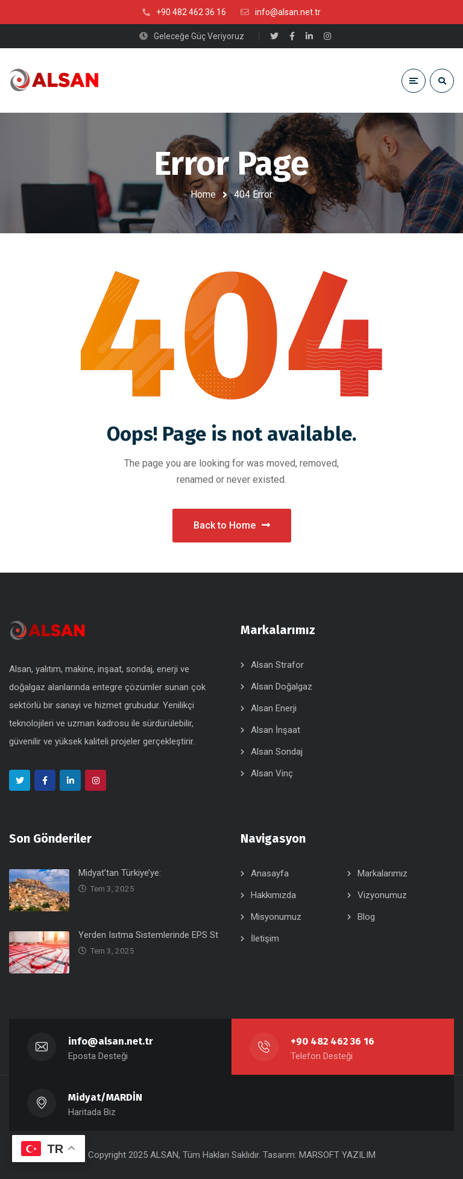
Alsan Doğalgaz (281, 686)
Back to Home (232, 525)
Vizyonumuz (382, 895)
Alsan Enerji (274, 708)
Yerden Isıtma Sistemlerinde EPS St (148, 934)
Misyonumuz (276, 916)
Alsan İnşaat (275, 730)
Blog (366, 916)
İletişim (265, 938)
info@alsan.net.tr (110, 1041)
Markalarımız (382, 873)
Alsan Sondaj (277, 751)
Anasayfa (270, 873)
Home (203, 194)
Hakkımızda (273, 895)
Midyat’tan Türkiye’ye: (119, 872)
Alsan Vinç (272, 773)
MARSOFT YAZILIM (337, 1154)
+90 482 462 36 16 (332, 1041)
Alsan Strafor (277, 664)
